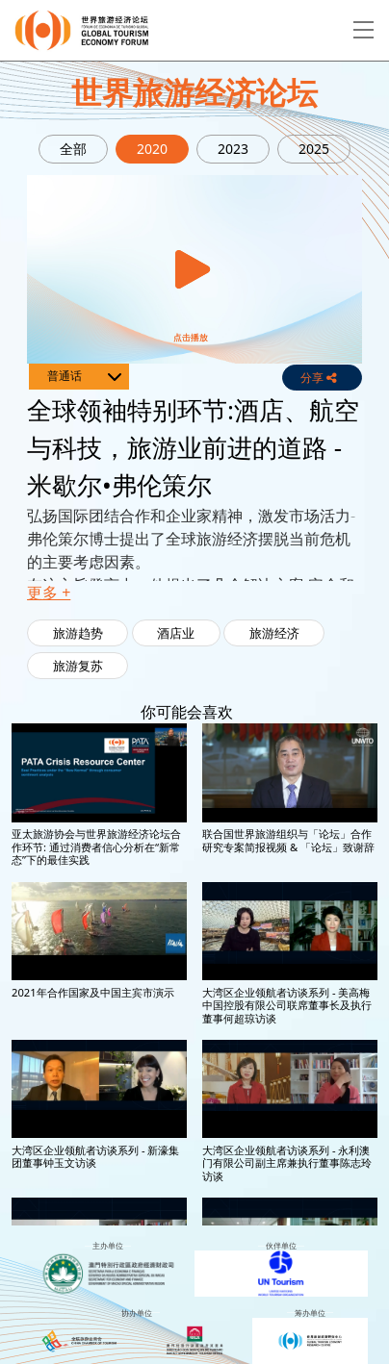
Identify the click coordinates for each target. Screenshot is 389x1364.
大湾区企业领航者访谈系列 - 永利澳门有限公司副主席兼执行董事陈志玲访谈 (287, 1163)
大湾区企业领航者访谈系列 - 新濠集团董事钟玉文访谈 (95, 1156)
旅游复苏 (78, 665)
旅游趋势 (78, 633)
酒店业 (175, 633)
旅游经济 (274, 633)
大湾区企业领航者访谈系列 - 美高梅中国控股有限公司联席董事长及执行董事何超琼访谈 (287, 1005)
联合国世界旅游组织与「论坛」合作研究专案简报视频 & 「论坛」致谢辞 (288, 839)
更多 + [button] (48, 592)
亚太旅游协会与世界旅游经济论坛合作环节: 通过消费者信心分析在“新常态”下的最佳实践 (96, 846)
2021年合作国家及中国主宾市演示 (93, 992)
